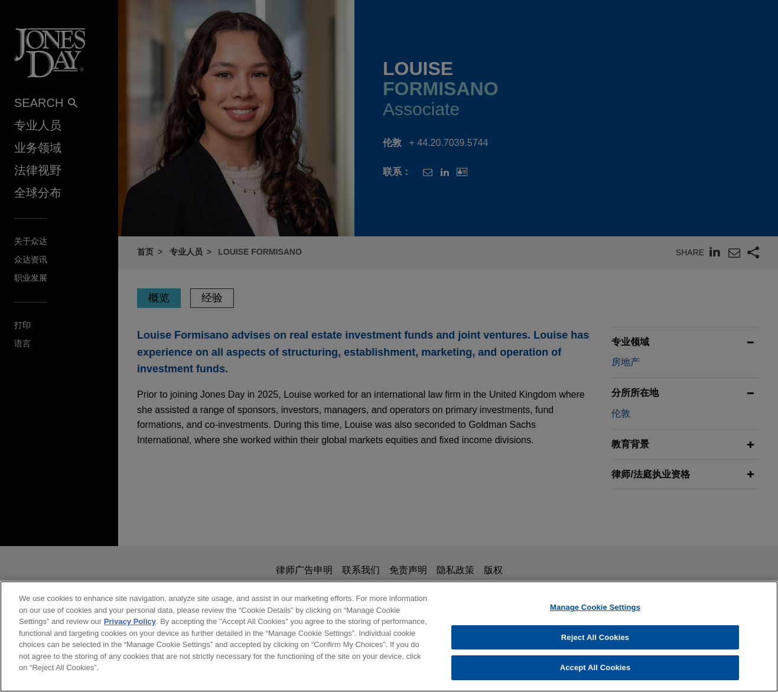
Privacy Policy (130, 626)
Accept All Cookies (595, 672)
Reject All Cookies (595, 642)
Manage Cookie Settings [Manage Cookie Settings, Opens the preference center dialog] (595, 611)
